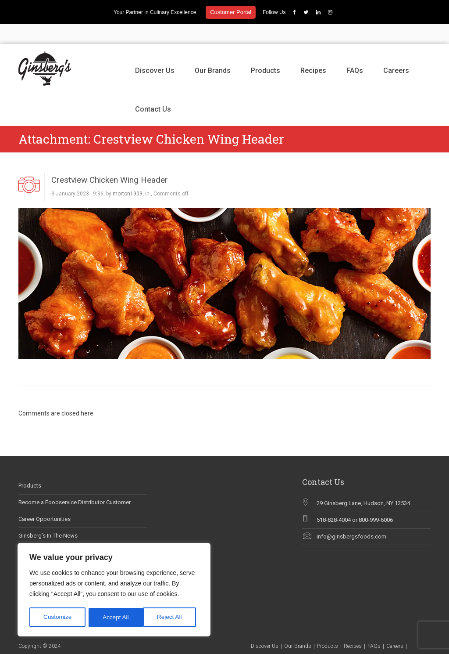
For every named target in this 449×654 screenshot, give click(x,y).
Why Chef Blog (37, 532)
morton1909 (128, 174)
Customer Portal (230, 12)
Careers (396, 51)
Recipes (313, 51)
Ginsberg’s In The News (48, 516)
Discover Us (155, 51)
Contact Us (153, 89)
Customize (57, 617)
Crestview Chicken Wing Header (109, 160)
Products (265, 51)
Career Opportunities (44, 499)
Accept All (171, 617)
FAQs (354, 51)
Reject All (115, 617)
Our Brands (213, 51)
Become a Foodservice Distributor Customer (74, 482)
